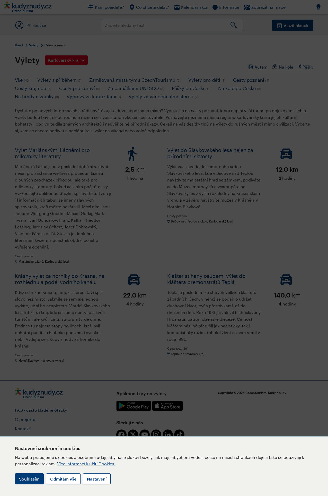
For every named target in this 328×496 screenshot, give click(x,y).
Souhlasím (29, 478)
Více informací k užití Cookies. (86, 463)
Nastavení (97, 478)
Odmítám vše (63, 478)
